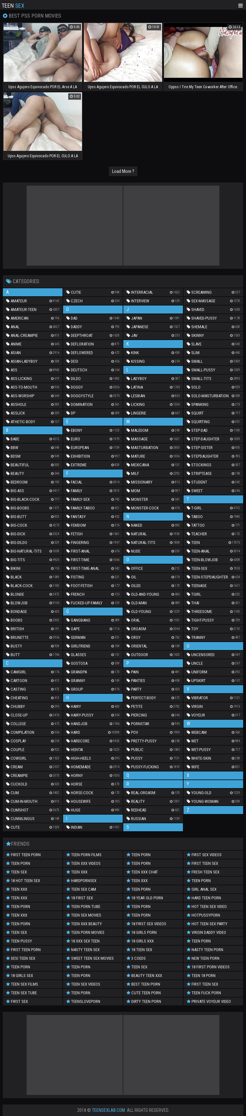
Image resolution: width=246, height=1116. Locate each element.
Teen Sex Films (22, 984)
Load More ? (123, 171)
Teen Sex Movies (83, 915)
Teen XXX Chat (142, 872)
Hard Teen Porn (204, 897)
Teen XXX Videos (83, 863)
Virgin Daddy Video (206, 932)
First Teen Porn (23, 854)
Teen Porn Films (84, 854)
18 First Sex (79, 897)
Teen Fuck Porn (204, 992)
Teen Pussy (19, 941)
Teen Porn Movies (85, 932)
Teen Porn (18, 906)
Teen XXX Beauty (84, 923)
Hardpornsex (81, 880)
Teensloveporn (83, 1001)
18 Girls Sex (19, 975)
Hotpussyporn (203, 915)
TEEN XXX (16, 915)
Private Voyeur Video (209, 1001)
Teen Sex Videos (83, 984)
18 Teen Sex (139, 949)
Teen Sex (16, 872)
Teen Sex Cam (81, 889)
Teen (13, 5)
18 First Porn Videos (208, 967)
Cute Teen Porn (144, 992)
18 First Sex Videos (146, 923)
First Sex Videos (204, 854)
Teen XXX (16, 889)
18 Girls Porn (142, 932)
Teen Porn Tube (83, 906)
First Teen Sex (202, 863)
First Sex (17, 1001)
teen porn (18, 863)
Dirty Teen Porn (144, 1001)
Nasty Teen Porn (205, 949)
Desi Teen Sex (20, 958)
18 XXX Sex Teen (83, 941)
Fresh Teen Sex (203, 872)
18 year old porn (145, 897)
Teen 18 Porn (201, 975)
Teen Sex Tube (21, 992)
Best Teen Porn (143, 984)
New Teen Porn (203, 958)
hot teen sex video (207, 906)
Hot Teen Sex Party (207, 923)
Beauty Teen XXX (144, 975)
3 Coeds (136, 958)
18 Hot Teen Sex (23, 880)
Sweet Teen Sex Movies (90, 958)
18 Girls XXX (140, 941)
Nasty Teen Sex (83, 949)
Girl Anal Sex (202, 889)
